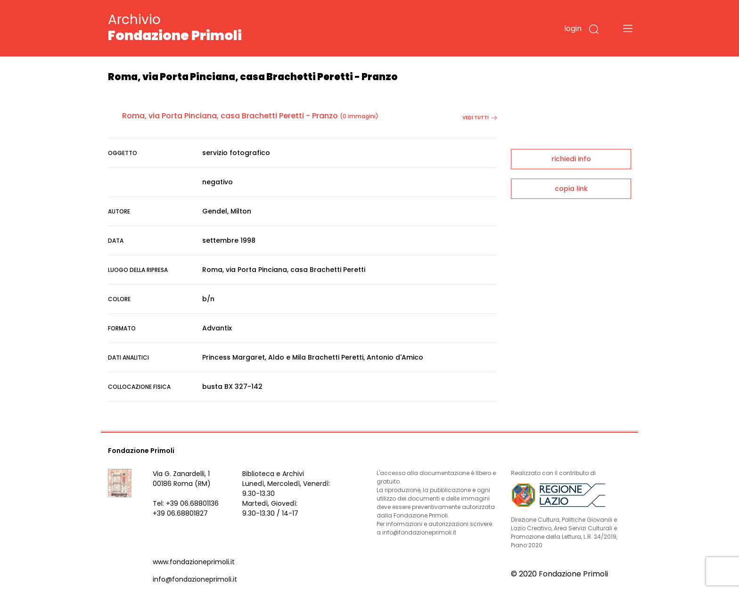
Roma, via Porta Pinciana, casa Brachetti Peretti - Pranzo (230, 115)
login (573, 28)
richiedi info (571, 159)
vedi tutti (479, 117)
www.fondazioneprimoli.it (194, 562)
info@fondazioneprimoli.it (195, 579)
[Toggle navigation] (627, 28)
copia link (571, 188)
